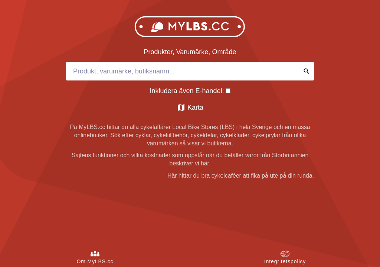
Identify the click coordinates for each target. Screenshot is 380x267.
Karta (190, 107)
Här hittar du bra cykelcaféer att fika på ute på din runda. (240, 175)
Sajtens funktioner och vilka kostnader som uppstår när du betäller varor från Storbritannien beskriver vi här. (190, 159)
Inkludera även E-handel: (190, 91)
